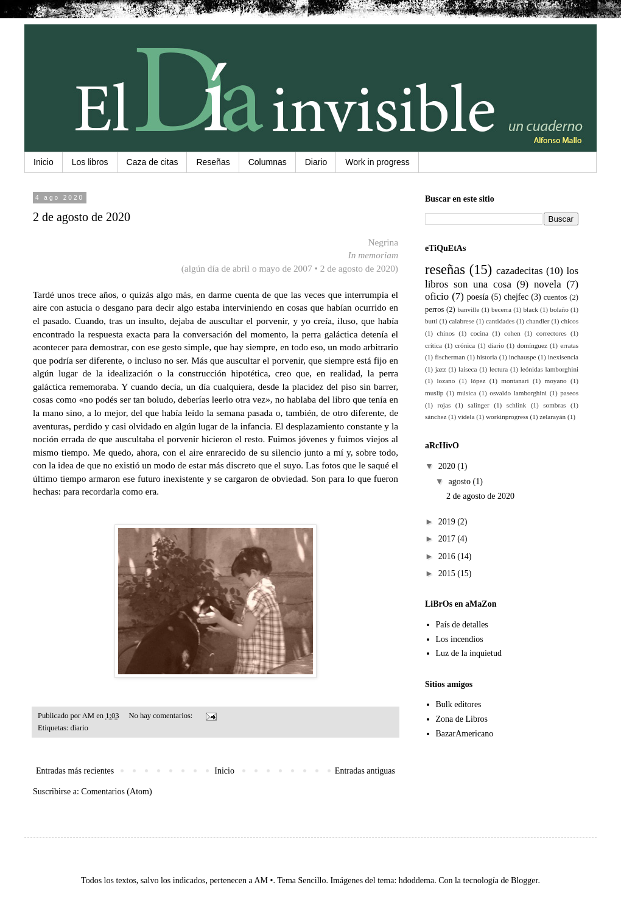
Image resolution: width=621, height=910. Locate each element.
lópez (478, 380)
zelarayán (552, 416)
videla (466, 416)
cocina (479, 333)
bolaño (559, 309)
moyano (556, 380)
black (531, 309)
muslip (434, 393)
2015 (448, 573)
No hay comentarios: (161, 715)
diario (79, 728)
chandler (538, 321)
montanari (514, 380)
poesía (478, 297)
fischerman (450, 357)
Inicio (43, 162)
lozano (446, 380)
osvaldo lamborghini (518, 393)
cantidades (500, 321)
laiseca (467, 369)
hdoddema (416, 880)
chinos (446, 333)
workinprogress (507, 416)
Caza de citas (152, 162)
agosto (460, 481)
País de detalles (462, 624)
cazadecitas (519, 271)
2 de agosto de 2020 (81, 217)
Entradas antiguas (365, 770)
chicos (569, 321)
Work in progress (377, 162)
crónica (465, 345)
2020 (448, 466)
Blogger (524, 880)
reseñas (445, 269)
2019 (448, 521)
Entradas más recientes (75, 770)
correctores (551, 333)
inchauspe (522, 357)
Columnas (267, 162)
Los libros (90, 162)
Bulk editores (459, 704)
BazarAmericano (465, 733)
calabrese (461, 321)
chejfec (515, 297)
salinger (478, 405)
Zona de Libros (462, 719)
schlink (516, 405)
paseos (569, 393)
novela (547, 284)
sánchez (435, 416)
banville (468, 309)
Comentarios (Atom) (116, 791)
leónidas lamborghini (549, 369)
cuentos (555, 297)
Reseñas (213, 162)
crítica (433, 345)
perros (434, 309)
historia (487, 357)
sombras (554, 405)
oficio (437, 296)
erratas (569, 345)
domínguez (532, 345)
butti (431, 321)
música (467, 393)
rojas (444, 405)
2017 (448, 538)
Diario (316, 162)
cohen (512, 333)
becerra (501, 309)
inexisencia (563, 357)
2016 (448, 556)
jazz (440, 369)
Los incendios (459, 639)
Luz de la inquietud (469, 653)
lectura (498, 369)
